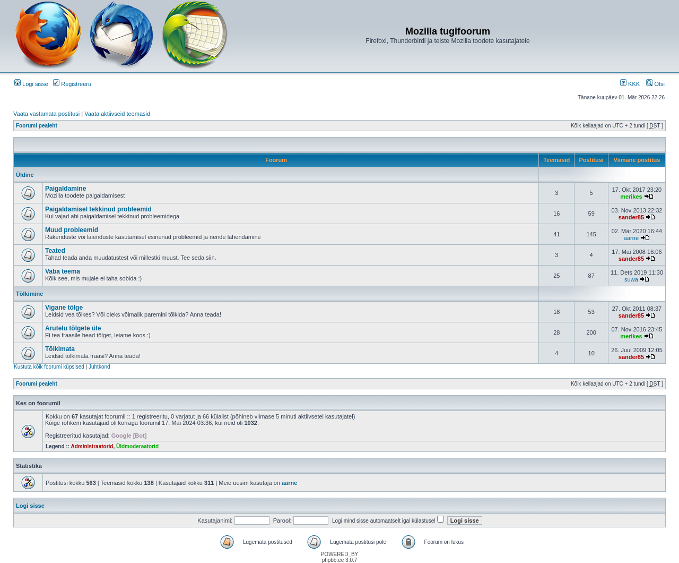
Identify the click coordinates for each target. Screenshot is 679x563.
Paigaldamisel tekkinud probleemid (98, 209)
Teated (55, 250)
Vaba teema (62, 271)
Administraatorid (92, 446)
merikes (631, 196)
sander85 (631, 217)
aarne (631, 238)
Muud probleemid (71, 230)
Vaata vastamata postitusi (46, 113)
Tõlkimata (60, 349)
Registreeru (72, 84)
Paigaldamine (65, 188)
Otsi (655, 84)
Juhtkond (99, 367)
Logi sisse (31, 84)
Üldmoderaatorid (137, 446)
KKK (630, 84)
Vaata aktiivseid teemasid (117, 113)
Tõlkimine (29, 294)
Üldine (25, 175)
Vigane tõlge (64, 307)
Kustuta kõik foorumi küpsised (49, 367)
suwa (631, 279)
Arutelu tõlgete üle (73, 328)
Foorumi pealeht (36, 126)
